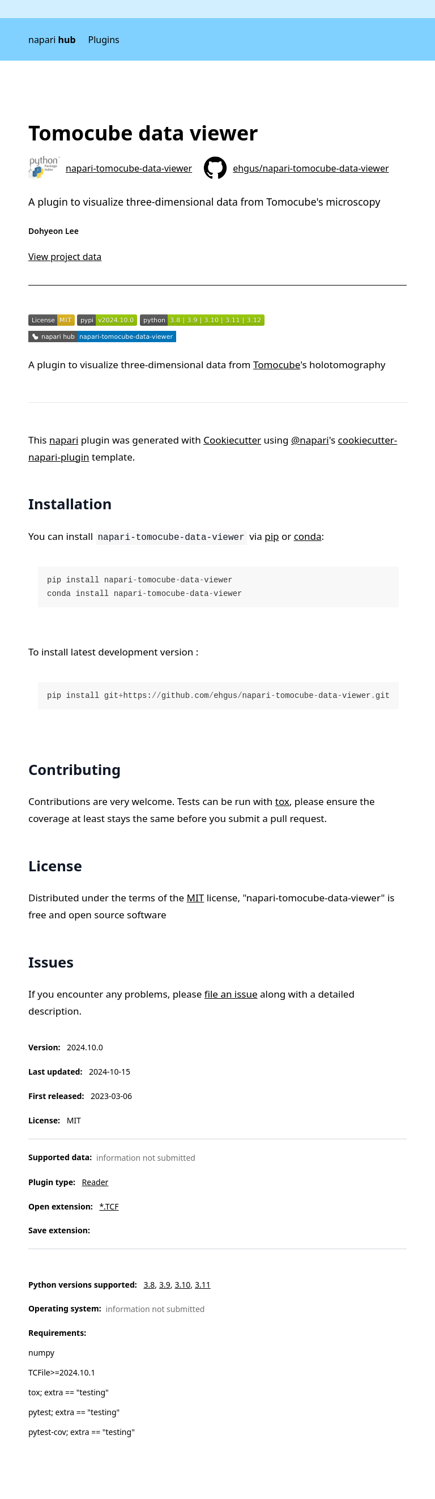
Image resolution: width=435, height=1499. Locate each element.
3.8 (149, 1284)
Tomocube (276, 364)
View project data (64, 256)
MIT (195, 897)
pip (272, 536)
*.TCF (108, 1206)
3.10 (182, 1284)
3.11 (203, 1284)
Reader (95, 1182)
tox (282, 801)
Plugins (104, 39)
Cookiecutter (232, 439)
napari (52, 39)
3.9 (164, 1284)
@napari (310, 439)
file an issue (231, 993)
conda (308, 536)
